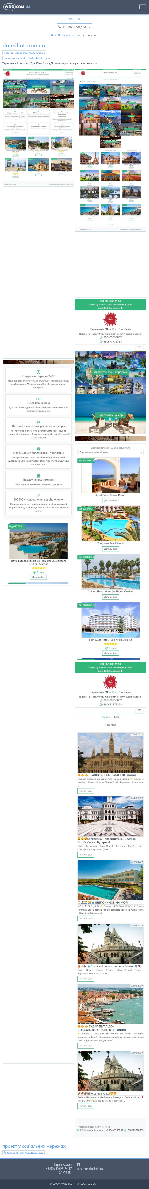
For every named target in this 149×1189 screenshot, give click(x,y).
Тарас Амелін (63, 1165)
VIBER (65, 1172)
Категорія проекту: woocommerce (24, 53)
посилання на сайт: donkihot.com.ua (27, 58)
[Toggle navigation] (142, 7)
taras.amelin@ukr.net (90, 1168)
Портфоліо (64, 35)
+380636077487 (74, 27)
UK (71, 19)
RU (78, 19)
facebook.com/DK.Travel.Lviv (23, 1153)
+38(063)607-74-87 (59, 1168)
